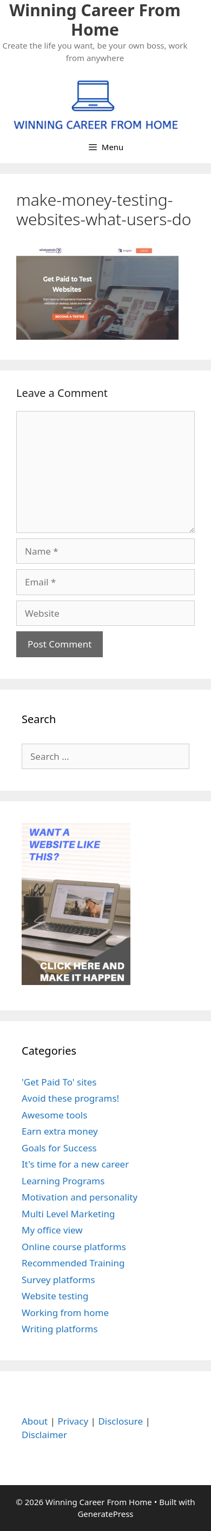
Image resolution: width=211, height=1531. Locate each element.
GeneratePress (105, 1513)
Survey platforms (58, 1279)
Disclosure (120, 1421)
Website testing (55, 1296)
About (35, 1421)
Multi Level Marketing (68, 1214)
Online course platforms (74, 1246)
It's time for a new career (75, 1164)
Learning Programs (63, 1181)
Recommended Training (73, 1263)
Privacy (72, 1421)
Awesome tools (54, 1115)
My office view (52, 1230)
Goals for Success (59, 1148)
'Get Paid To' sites (59, 1082)
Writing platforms (60, 1329)
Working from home (65, 1312)
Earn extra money (60, 1131)
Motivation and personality (79, 1197)
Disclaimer (44, 1434)
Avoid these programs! (70, 1098)
